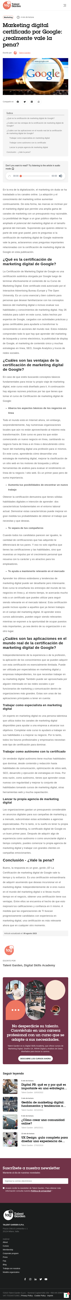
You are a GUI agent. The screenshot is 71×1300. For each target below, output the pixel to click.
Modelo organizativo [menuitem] (11, 1272)
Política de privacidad (41, 1191)
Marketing (8, 17)
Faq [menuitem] (4, 1261)
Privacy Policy (27, 1296)
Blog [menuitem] (5, 1265)
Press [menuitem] (5, 1257)
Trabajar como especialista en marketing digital (29, 138)
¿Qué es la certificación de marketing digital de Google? (31, 118)
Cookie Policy (40, 1296)
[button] (60, 176)
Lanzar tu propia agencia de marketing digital (28, 147)
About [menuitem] (5, 1242)
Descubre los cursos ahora (35, 1059)
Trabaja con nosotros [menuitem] (11, 1268)
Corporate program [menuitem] (10, 1253)
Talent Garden (25, 53)
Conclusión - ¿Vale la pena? (19, 152)
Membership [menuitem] (8, 1250)
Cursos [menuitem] (6, 1246)
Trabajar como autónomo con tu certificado (27, 143)
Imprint (50, 1296)
